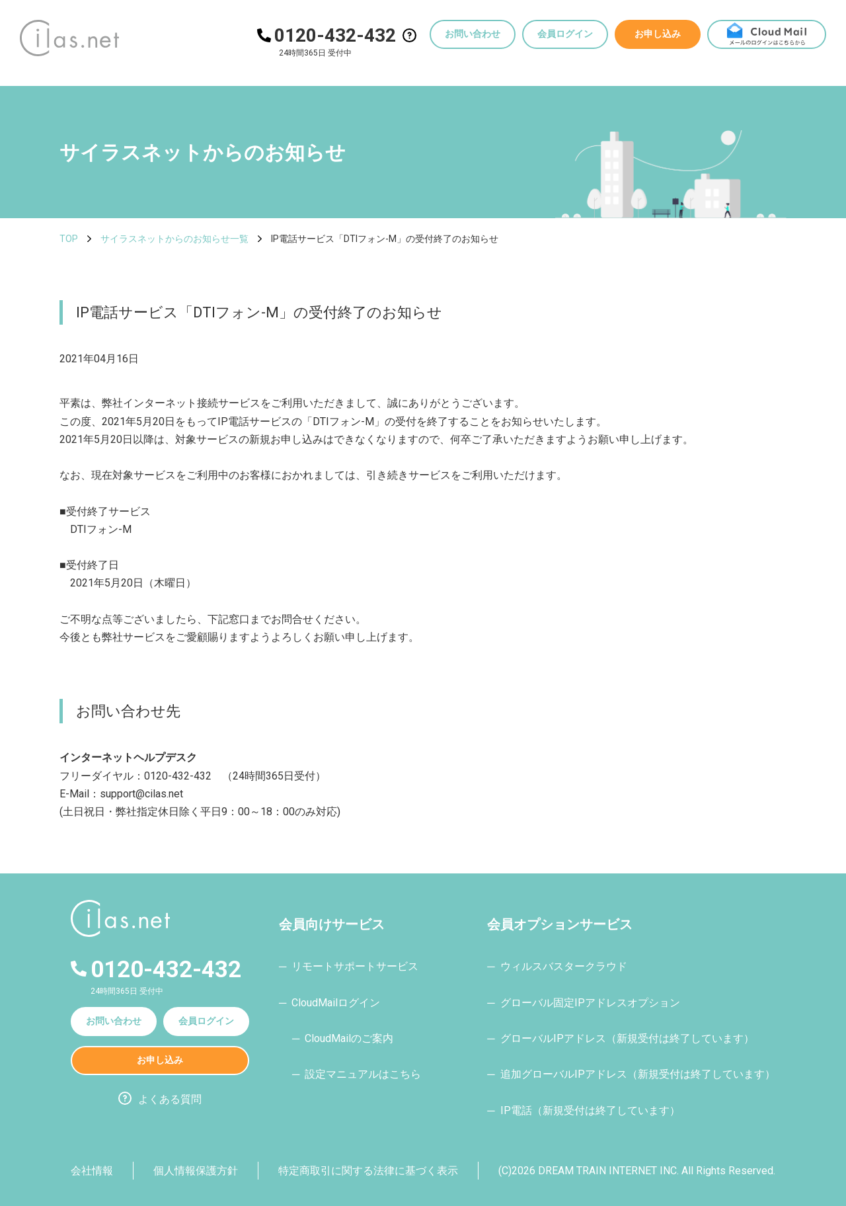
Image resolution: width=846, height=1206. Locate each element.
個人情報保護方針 (195, 1170)
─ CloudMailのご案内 (342, 1038)
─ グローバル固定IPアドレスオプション (583, 1002)
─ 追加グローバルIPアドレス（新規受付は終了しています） (631, 1074)
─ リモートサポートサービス (348, 966)
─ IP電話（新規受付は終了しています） (583, 1110)
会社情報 (92, 1170)
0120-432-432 (335, 35)
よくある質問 (170, 1099)
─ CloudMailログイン (329, 1002)
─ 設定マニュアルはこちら (356, 1074)
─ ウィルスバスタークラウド (557, 966)
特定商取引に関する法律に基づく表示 (368, 1170)
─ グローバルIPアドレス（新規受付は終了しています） (620, 1038)
